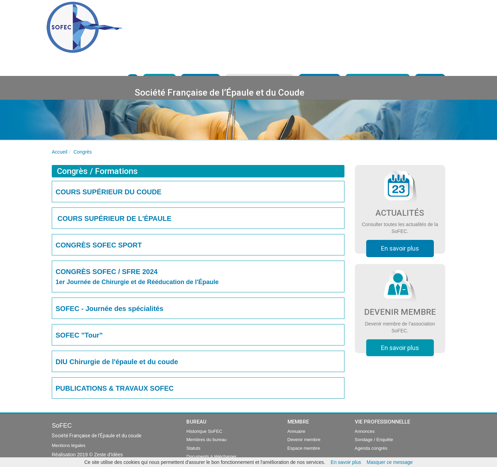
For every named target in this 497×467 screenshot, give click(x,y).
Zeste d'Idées (108, 454)
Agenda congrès (371, 448)
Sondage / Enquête (374, 439)
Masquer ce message (390, 462)
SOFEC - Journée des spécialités (109, 308)
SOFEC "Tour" (79, 335)
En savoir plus (400, 248)
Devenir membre (304, 439)
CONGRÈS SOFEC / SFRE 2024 (107, 271)
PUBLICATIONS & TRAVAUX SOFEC (116, 388)
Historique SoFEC (204, 431)
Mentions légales (69, 445)
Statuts (193, 448)
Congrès (83, 152)
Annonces (365, 431)
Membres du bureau (206, 439)
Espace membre (304, 448)
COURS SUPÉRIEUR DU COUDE (109, 192)
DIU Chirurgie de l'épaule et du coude (117, 362)
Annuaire (296, 431)
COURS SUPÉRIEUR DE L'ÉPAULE (114, 218)
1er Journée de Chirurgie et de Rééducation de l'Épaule (137, 282)
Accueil (59, 152)
